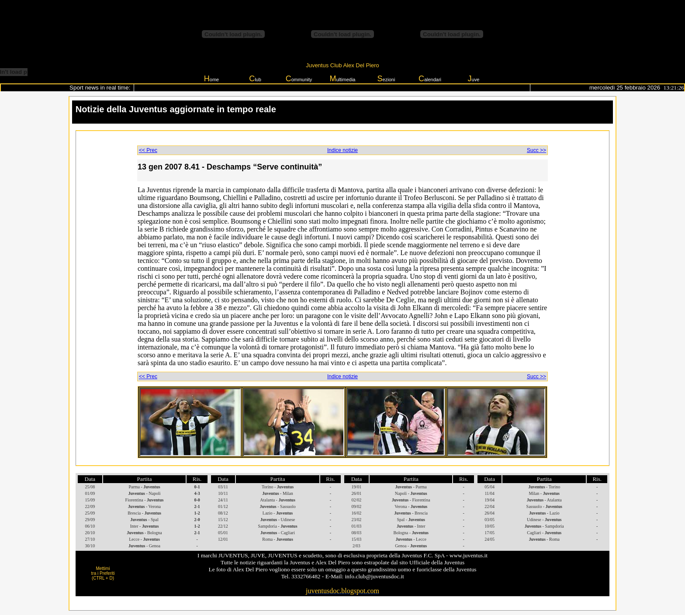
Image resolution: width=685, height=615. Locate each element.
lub (255, 78)
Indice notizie (342, 150)
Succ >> (536, 150)
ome (211, 78)
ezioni (386, 78)
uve (474, 78)
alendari (430, 78)
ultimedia (342, 78)
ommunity (299, 78)
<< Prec (148, 150)
